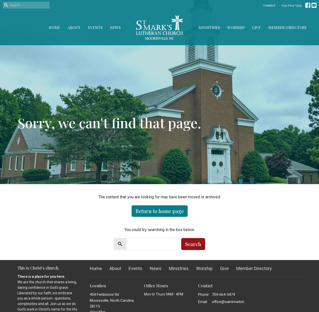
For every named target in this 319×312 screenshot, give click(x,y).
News (115, 27)
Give (256, 27)
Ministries (209, 27)
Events (95, 27)
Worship (235, 27)
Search (193, 244)
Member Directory (287, 27)
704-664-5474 (291, 5)
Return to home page (160, 211)
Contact (269, 5)
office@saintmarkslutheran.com (229, 302)
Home (54, 27)
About (74, 27)
